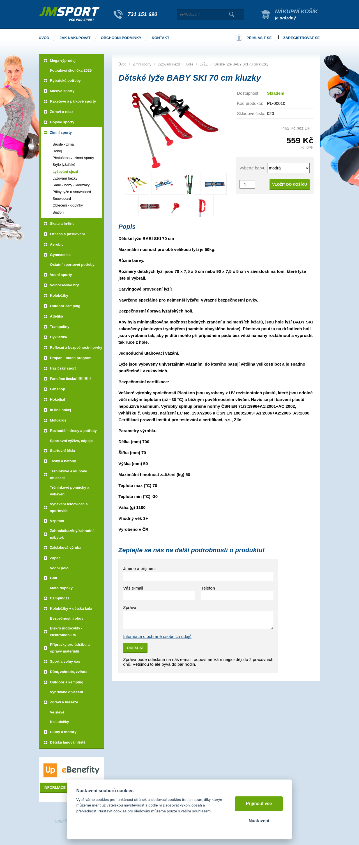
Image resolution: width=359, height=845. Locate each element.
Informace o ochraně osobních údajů (157, 636)
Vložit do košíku (289, 184)
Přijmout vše (259, 803)
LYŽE (204, 64)
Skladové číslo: (251, 113)
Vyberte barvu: (252, 168)
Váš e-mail (133, 588)
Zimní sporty (142, 64)
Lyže (189, 64)
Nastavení (258, 820)
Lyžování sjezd (169, 64)
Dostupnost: (248, 93)
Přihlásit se (259, 38)
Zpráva (129, 607)
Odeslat (135, 648)
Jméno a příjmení (139, 568)
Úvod (122, 64)
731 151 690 (142, 14)
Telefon (208, 588)
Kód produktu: (250, 103)
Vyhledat (231, 14)
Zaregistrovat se (301, 38)
